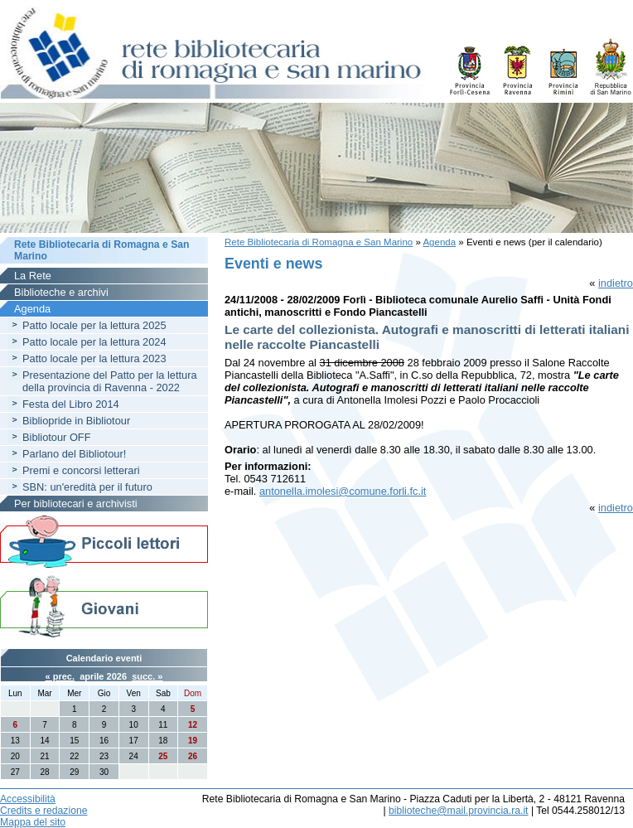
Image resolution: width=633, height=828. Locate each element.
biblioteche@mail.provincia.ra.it (458, 810)
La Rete (32, 275)
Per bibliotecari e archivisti (76, 503)
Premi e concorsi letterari (81, 470)
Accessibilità (28, 799)
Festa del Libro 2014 (70, 404)
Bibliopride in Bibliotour (76, 420)
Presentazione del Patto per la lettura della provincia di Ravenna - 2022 (109, 381)
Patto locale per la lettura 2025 (94, 325)
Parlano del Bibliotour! (74, 454)
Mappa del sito (32, 822)
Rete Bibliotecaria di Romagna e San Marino (319, 242)
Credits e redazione (43, 810)
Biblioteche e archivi (61, 292)
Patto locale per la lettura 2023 (94, 358)
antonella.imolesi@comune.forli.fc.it (342, 491)
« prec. (60, 676)
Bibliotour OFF (56, 437)
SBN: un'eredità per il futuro (87, 487)
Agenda (439, 242)
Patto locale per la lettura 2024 (94, 342)
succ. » (147, 676)
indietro (615, 283)
